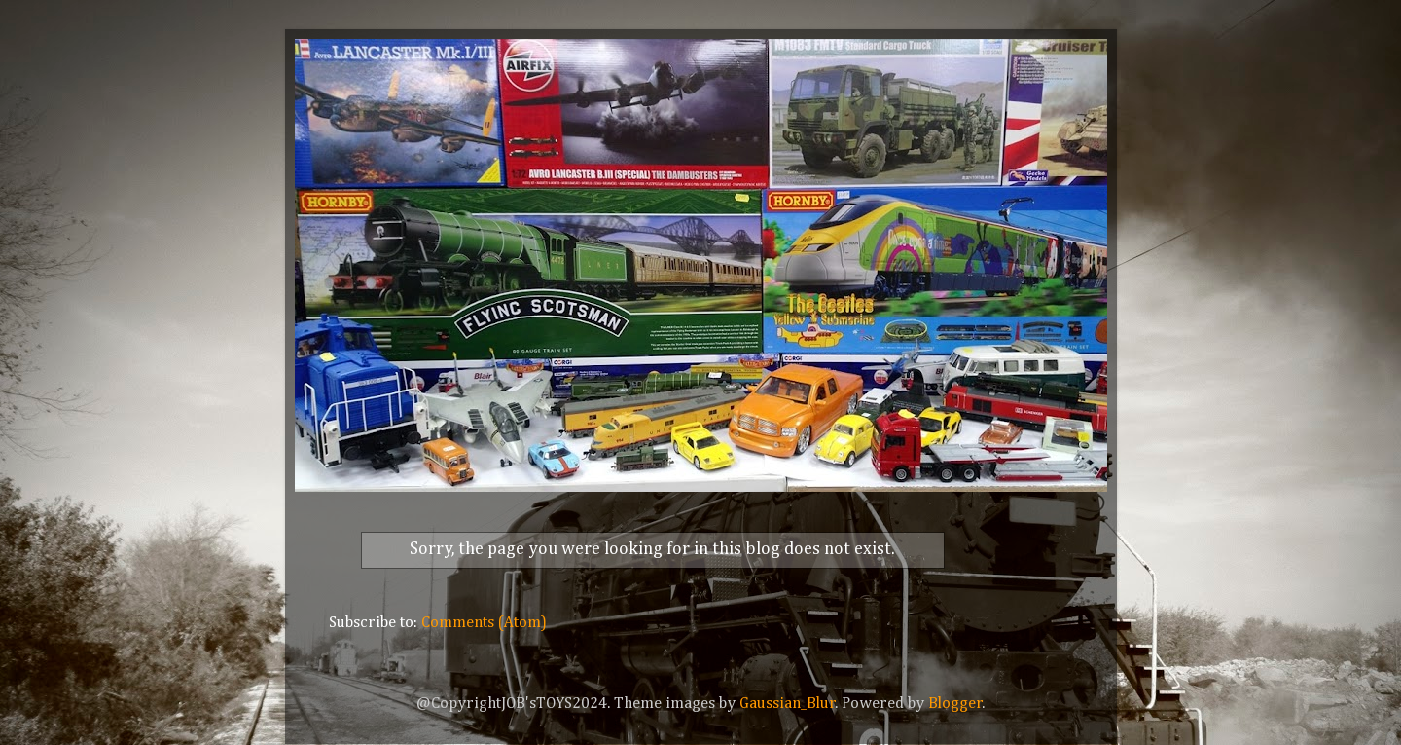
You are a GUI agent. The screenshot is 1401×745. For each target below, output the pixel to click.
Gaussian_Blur (787, 703)
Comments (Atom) (484, 623)
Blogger (955, 703)
